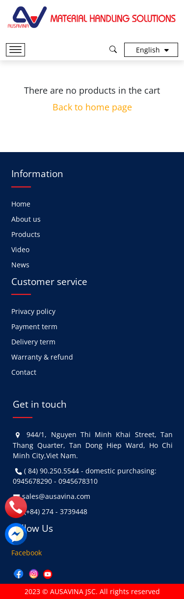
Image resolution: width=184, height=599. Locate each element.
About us (26, 219)
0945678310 (78, 481)
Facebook (26, 552)
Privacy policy (33, 311)
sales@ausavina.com (56, 496)
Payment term (34, 326)
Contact (23, 372)
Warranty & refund (42, 357)
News (20, 264)
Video (20, 249)
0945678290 (32, 481)
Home (20, 203)
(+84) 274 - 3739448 (55, 511)
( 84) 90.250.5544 (51, 470)
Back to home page (92, 107)
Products (25, 234)
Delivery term (33, 341)
